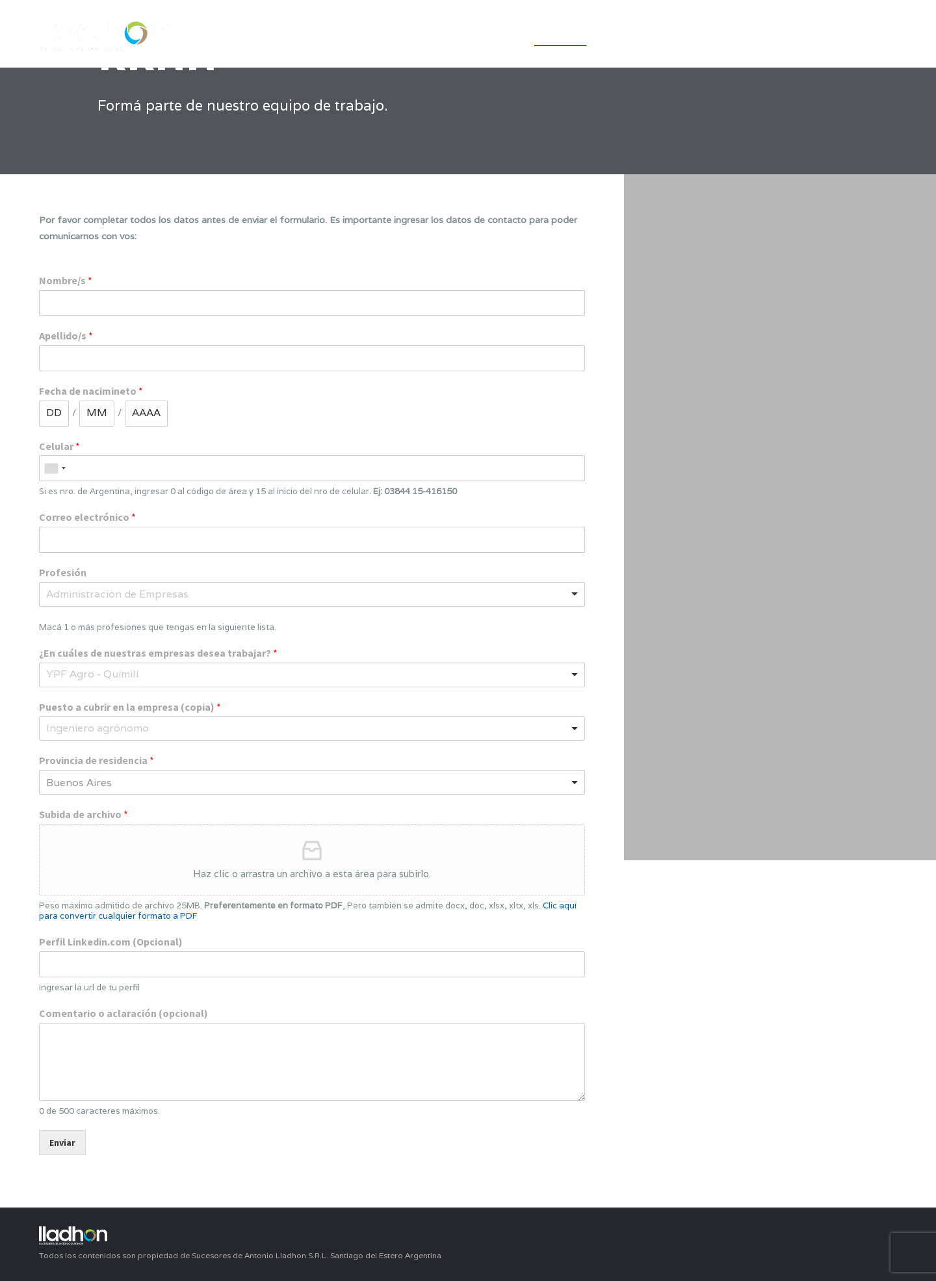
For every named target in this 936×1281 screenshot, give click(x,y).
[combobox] (55, 468)
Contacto (867, 35)
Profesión (62, 572)
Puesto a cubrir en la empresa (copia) (130, 706)
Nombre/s (65, 280)
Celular (59, 446)
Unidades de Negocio (750, 35)
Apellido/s (66, 335)
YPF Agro (635, 35)
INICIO (494, 35)
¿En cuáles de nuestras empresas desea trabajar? (158, 652)
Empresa (560, 35)
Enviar (62, 1142)
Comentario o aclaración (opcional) (123, 1013)
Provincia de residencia (96, 760)
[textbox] (131, 594)
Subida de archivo (83, 814)
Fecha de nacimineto (91, 390)
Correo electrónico (87, 516)
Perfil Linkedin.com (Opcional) (111, 941)
